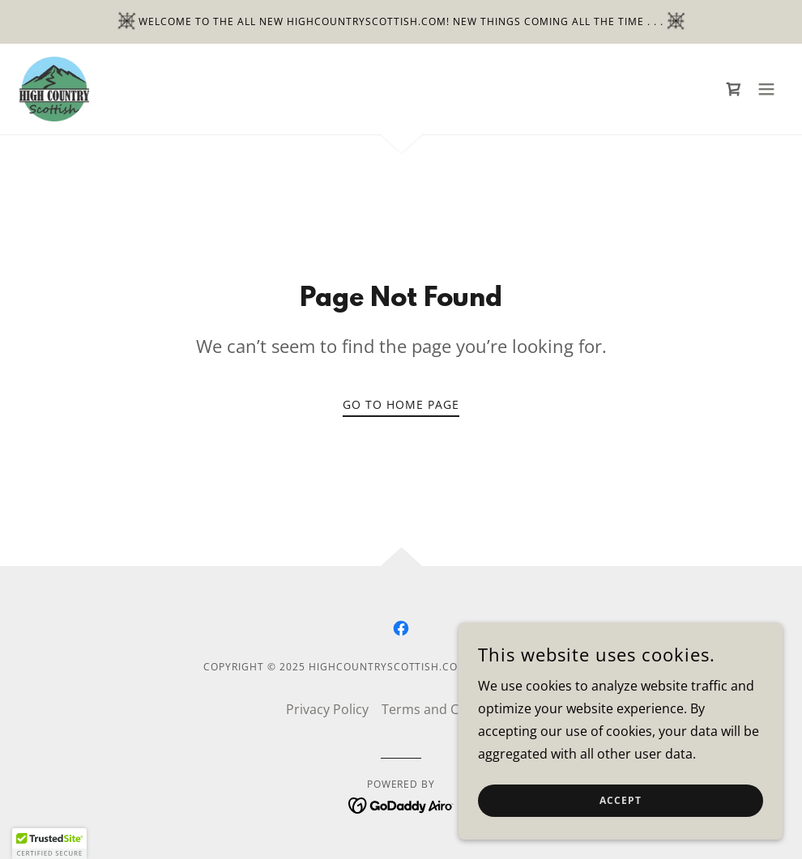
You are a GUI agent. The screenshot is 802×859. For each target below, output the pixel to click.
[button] (766, 89)
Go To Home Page (401, 404)
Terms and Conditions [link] (449, 709)
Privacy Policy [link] (327, 709)
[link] (54, 89)
